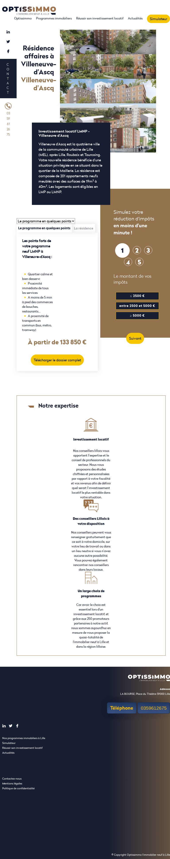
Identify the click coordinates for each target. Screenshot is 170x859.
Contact (8, 78)
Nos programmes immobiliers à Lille (23, 738)
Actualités (135, 18)
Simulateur (158, 18)
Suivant (135, 338)
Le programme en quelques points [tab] (44, 228)
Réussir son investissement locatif (100, 18)
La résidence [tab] (83, 228)
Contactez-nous (11, 778)
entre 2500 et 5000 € (137, 305)
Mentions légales (12, 783)
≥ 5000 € (137, 315)
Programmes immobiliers (54, 18)
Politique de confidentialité (18, 788)
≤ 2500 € (137, 295)
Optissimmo (23, 18)
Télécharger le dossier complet (57, 360)
